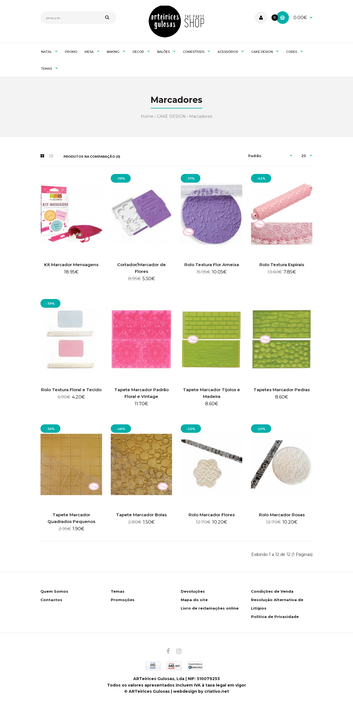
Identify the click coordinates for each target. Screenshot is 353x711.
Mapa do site (194, 599)
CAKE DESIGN (171, 116)
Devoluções (193, 591)
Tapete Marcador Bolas (141, 514)
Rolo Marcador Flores (212, 514)
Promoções (123, 599)
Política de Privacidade (275, 616)
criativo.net (216, 691)
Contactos (51, 599)
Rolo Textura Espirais (281, 264)
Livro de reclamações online (210, 608)
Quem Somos (54, 591)
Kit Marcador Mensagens (71, 264)
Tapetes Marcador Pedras (282, 389)
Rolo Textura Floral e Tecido (71, 389)
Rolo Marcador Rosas (282, 514)
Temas (118, 591)
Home (147, 116)
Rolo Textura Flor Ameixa (211, 264)
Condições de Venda (272, 591)
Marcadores (200, 116)
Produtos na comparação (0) (92, 156)
